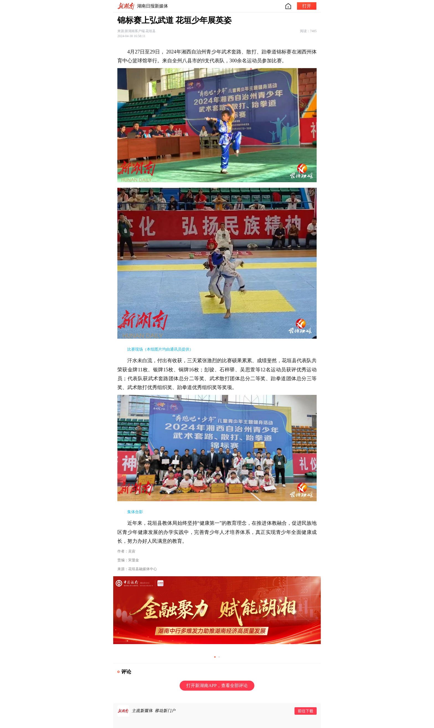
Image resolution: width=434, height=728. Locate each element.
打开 (306, 6)
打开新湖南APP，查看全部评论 (216, 685)
